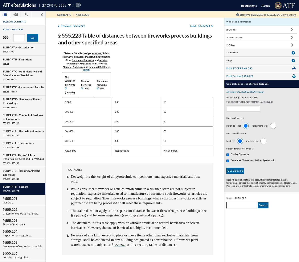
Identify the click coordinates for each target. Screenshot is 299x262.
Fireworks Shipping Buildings (136, 56)
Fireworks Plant (134, 53)
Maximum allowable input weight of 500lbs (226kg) (249, 101)
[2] (191, 63)
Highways (120, 53)
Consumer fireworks (178, 63)
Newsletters (234, 37)
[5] (185, 56)
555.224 (156, 186)
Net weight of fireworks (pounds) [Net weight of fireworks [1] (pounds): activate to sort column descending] (84, 63)
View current (288, 14)
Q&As (230, 45)
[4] (183, 56)
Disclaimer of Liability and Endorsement (244, 92)
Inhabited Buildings (168, 56)
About (265, 5)
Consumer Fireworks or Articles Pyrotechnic (253, 160)
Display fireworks (133, 63)
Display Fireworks (240, 154)
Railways (101, 53)
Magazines (108, 56)
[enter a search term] (241, 205)
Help (229, 60)
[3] (181, 56)
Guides (231, 29)
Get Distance (235, 170)
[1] (92, 63)
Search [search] (263, 205)
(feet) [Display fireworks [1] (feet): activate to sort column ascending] (138, 63)
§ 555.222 (73, 26)
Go (33, 37)
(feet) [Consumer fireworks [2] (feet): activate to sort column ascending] (183, 63)
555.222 (79, 186)
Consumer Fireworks (181, 53)
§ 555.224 (200, 26)
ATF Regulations (19, 5)
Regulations (249, 5)
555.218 (138, 186)
